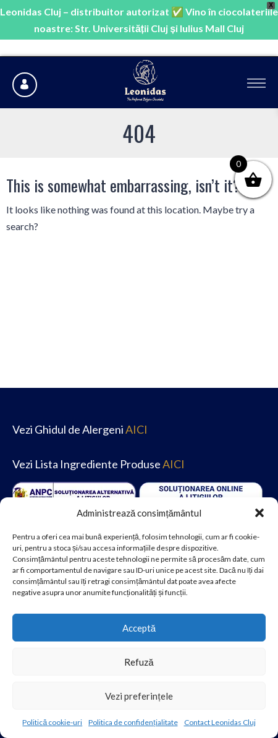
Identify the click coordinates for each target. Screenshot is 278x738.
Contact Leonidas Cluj (220, 722)
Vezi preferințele (138, 696)
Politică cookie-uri (52, 722)
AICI (136, 429)
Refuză (138, 661)
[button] (259, 513)
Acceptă (139, 627)
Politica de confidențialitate (132, 722)
